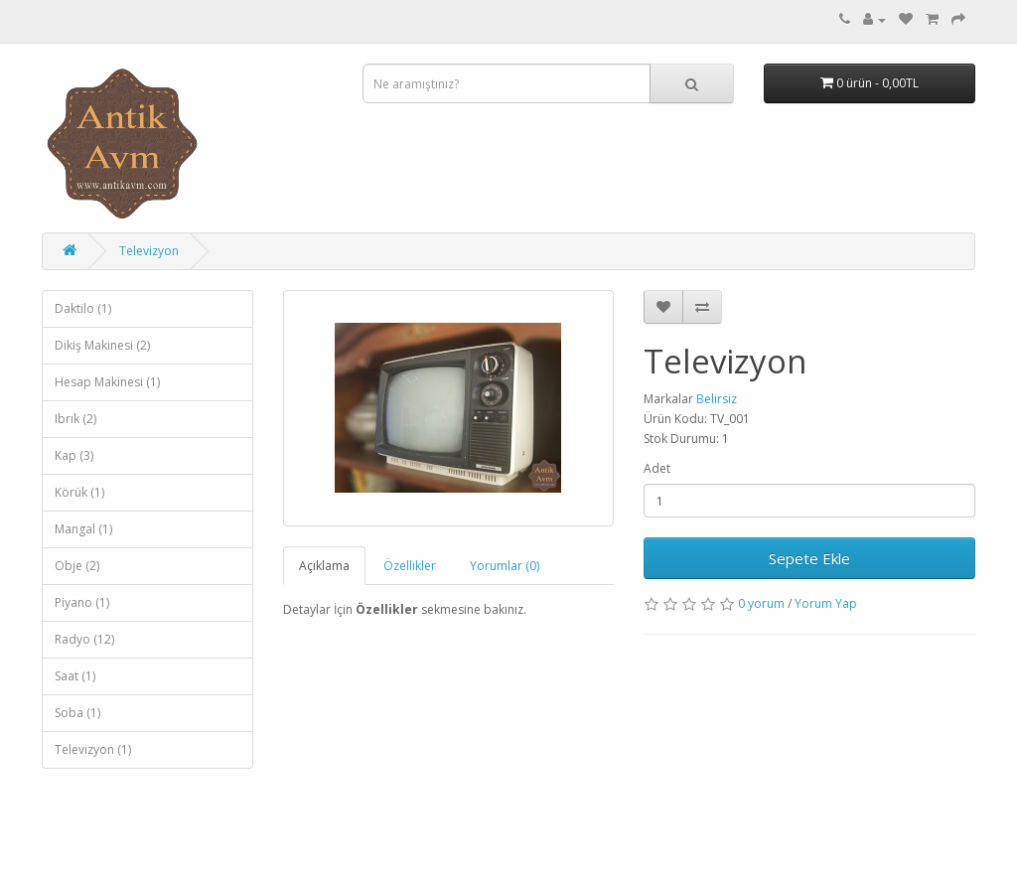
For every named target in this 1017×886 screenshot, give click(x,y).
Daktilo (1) (83, 308)
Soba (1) (77, 712)
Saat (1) (75, 675)
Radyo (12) (84, 639)
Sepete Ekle (809, 558)
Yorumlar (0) (504, 565)
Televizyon (149, 250)
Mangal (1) (83, 528)
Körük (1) (79, 492)
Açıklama (324, 565)
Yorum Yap (826, 603)
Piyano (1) (82, 602)
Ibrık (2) (75, 418)
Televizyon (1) (93, 749)
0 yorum (761, 603)
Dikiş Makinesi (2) (102, 345)
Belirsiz (716, 398)
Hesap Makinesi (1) (107, 381)
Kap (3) (74, 455)
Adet (657, 468)
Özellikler (409, 565)
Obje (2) (77, 565)
